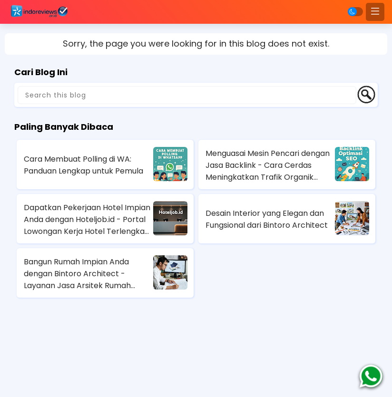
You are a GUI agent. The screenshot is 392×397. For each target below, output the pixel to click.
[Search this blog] (187, 95)
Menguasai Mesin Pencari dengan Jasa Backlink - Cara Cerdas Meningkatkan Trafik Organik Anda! (268, 165)
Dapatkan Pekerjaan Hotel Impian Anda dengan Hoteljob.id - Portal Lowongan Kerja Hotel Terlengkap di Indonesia (87, 219)
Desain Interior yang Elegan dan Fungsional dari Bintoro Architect (267, 219)
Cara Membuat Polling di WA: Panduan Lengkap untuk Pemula (83, 165)
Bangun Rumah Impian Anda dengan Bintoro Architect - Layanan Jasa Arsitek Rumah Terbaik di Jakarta (77, 273)
